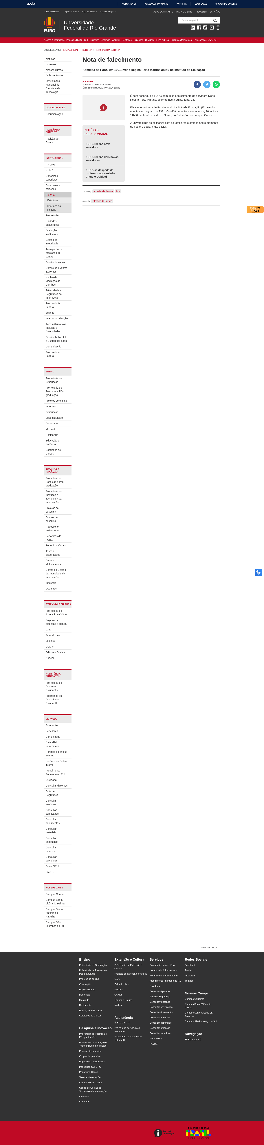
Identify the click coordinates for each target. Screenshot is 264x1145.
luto (118, 191)
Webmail (116, 40)
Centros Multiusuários (53, 562)
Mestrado (51, 429)
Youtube (189, 980)
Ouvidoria (149, 40)
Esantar (50, 312)
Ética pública (162, 40)
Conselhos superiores (52, 177)
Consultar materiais (51, 830)
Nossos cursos (54, 69)
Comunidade (53, 736)
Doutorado (52, 423)
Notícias (50, 58)
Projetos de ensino (56, 400)
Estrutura (52, 200)
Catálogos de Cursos (53, 451)
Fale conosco (200, 40)
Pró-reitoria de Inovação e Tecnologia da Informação (54, 497)
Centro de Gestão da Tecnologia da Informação (56, 573)
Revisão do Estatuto (52, 140)
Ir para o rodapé (108, 12)
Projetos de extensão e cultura (56, 622)
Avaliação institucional (52, 232)
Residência (52, 434)
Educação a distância (52, 442)
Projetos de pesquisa (52, 509)
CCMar (50, 646)
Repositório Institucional (52, 528)
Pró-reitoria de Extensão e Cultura (56, 612)
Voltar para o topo (209, 947)
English (202, 11)
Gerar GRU (52, 866)
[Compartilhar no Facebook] (197, 84)
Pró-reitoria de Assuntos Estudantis (54, 686)
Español (215, 11)
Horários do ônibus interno (56, 763)
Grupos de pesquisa (52, 519)
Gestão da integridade (52, 241)
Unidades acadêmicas (52, 223)
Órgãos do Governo (226, 4)
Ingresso (51, 64)
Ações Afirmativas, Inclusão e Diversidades (56, 328)
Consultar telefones (51, 802)
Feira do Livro (53, 635)
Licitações (138, 40)
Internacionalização (57, 318)
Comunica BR (129, 4)
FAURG (50, 871)
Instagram (190, 975)
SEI (86, 40)
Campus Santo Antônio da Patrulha (54, 913)
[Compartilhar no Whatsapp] (216, 84)
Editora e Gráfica (55, 652)
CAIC (49, 629)
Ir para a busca (90, 12)
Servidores (52, 731)
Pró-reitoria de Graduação (54, 380)
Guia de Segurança (52, 793)
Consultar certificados (52, 812)
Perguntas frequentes (181, 40)
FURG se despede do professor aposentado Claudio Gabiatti (100, 173)
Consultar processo (51, 849)
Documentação (54, 114)
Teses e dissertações (53, 553)
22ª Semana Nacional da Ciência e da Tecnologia (53, 86)
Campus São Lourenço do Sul (55, 924)
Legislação (201, 4)
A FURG (50, 164)
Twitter (188, 970)
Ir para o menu (72, 12)
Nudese (50, 658)
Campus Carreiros (56, 894)
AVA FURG (213, 40)
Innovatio (51, 582)
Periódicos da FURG (53, 538)
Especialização (54, 417)
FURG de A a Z (193, 1039)
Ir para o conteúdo (53, 12)
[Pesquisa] (214, 20)
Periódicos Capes (56, 545)
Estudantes (52, 725)
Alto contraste (163, 11)
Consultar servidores (52, 858)
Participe (182, 4)
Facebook (190, 965)
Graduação (52, 412)
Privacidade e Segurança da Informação (54, 294)
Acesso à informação (156, 4)
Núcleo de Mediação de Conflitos (53, 281)
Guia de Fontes (54, 75)
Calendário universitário (52, 744)
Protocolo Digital (74, 40)
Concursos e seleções (53, 187)
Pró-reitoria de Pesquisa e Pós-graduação (55, 391)
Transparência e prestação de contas (55, 253)
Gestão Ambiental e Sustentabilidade (56, 339)
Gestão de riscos (55, 262)
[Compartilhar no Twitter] (206, 84)
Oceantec (51, 588)
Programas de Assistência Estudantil (54, 699)
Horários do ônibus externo (56, 753)
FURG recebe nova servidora (98, 145)
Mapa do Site (184, 11)
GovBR (31, 4)
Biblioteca (94, 40)
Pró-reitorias (53, 215)
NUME (49, 170)
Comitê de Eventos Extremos (56, 269)
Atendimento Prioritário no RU (55, 772)
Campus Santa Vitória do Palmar (55, 901)
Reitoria (50, 194)
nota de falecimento (103, 191)
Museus (50, 640)
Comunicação (53, 346)
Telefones (127, 40)
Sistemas (105, 40)
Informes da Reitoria (54, 208)
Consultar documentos (53, 821)
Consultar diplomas (57, 785)
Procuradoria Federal (53, 305)
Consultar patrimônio (52, 840)
